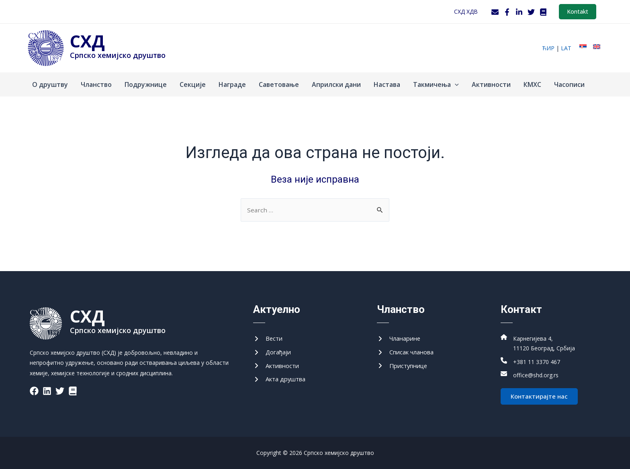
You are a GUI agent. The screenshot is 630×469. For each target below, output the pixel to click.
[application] (455, 84)
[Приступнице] (404, 364)
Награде (232, 84)
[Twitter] (531, 12)
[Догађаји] (273, 350)
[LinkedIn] (519, 12)
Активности (491, 84)
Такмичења (436, 84)
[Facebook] (507, 12)
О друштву (50, 84)
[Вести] (268, 336)
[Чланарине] (401, 336)
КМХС (532, 84)
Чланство (96, 84)
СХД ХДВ (466, 11)
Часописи (569, 84)
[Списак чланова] (408, 350)
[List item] (34, 387)
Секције (193, 84)
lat (566, 48)
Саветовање (279, 84)
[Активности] (278, 364)
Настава (387, 84)
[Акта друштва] (281, 378)
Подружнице (146, 84)
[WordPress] (543, 12)
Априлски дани (336, 84)
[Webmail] (495, 12)
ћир (548, 48)
